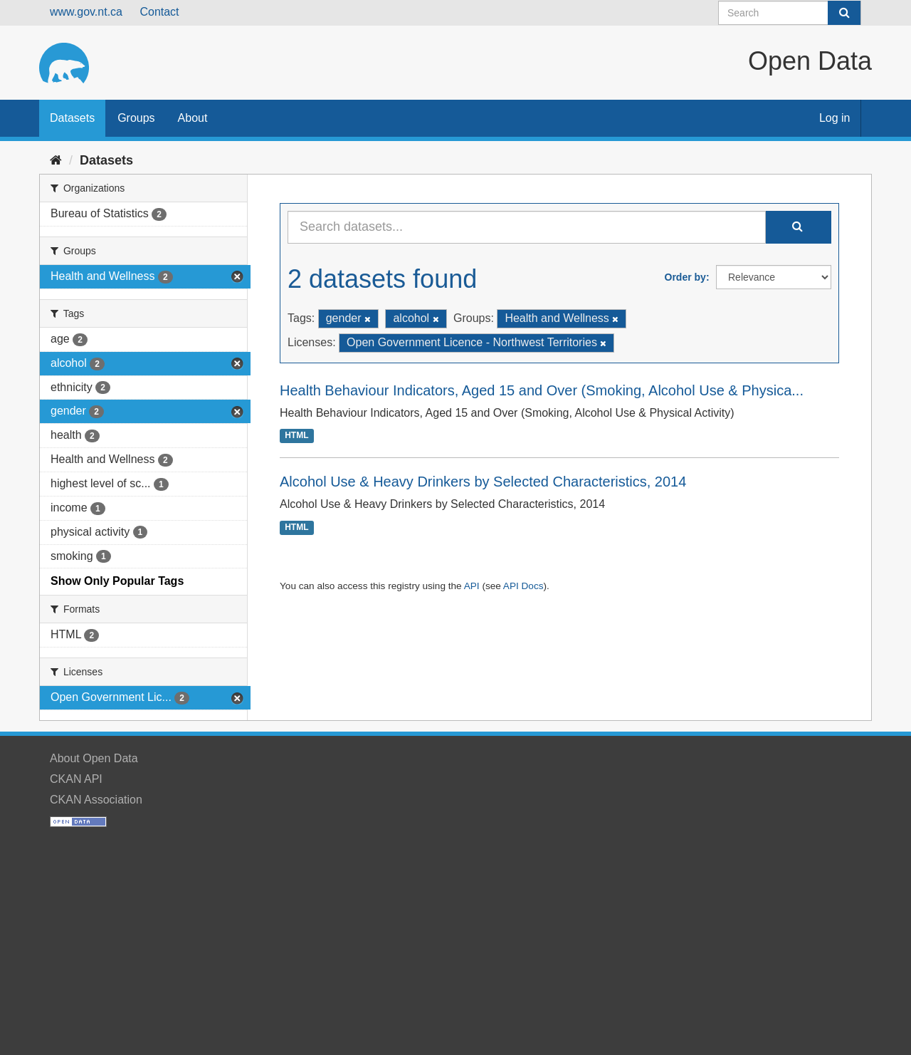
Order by (685, 277)
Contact (159, 12)
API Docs (523, 586)
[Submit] (844, 13)
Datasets (72, 118)
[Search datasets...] (527, 227)
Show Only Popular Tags (117, 581)
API (472, 586)
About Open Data (94, 758)
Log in (835, 118)
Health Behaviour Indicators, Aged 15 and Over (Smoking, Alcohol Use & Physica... (542, 390)
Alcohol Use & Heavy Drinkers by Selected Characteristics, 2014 (483, 481)
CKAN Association (96, 800)
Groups (135, 118)
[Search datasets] (789, 13)
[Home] (56, 160)
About (193, 118)
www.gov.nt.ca (86, 12)
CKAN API (76, 779)
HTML (296, 436)
